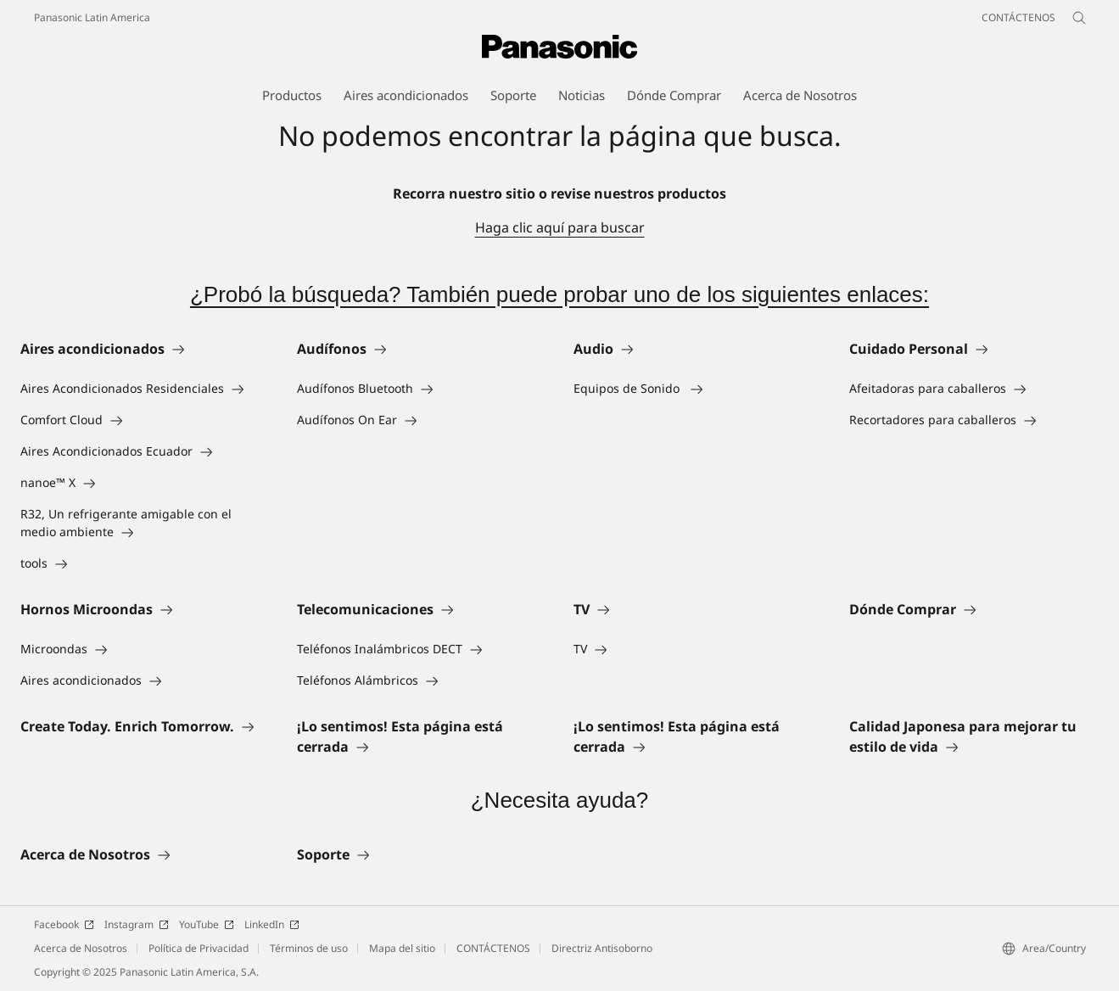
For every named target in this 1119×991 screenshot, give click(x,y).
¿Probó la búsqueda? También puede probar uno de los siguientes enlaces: (559, 294)
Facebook (64, 924)
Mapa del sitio (402, 948)
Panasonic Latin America (92, 17)
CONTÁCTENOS (493, 948)
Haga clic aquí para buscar (560, 227)
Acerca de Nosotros (80, 948)
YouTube (206, 924)
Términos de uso (309, 948)
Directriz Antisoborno (601, 948)
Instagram (136, 924)
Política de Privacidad (198, 948)
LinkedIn (271, 924)
